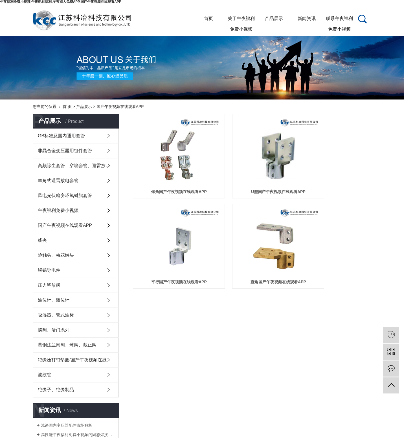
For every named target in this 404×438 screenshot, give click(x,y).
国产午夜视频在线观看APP (120, 106)
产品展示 (274, 18)
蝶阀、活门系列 (53, 330)
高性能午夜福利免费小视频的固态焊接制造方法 (78, 434)
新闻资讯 (307, 18)
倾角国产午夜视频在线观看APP (170, 178)
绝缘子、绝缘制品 (56, 389)
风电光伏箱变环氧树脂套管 (65, 195)
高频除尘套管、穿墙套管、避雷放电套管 (78, 165)
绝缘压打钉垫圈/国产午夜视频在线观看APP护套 (78, 359)
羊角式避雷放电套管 (58, 180)
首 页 (67, 106)
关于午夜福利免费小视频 (241, 20)
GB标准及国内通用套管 (61, 135)
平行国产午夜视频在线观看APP (334, 178)
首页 (208, 18)
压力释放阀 (49, 285)
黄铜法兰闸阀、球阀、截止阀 (67, 344)
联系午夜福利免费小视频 (339, 20)
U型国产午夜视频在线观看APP (252, 178)
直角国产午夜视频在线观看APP (170, 254)
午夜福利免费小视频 (58, 210)
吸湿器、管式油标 (56, 315)
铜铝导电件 (49, 270)
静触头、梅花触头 (56, 255)
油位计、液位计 (53, 300)
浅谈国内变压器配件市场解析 (66, 425)
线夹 (42, 240)
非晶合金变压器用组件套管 (65, 150)
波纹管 (44, 374)
